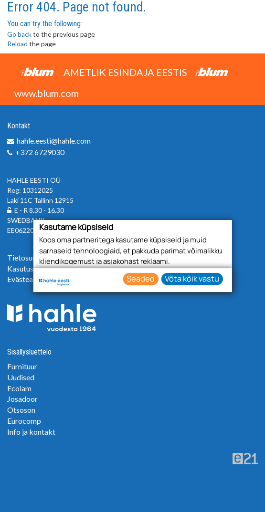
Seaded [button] (141, 278)
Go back (19, 34)
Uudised (20, 377)
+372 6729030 (39, 152)
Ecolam (19, 388)
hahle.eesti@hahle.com (54, 140)
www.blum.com (46, 93)
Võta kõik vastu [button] (192, 278)
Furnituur (22, 366)
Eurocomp (24, 420)
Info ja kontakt (31, 431)
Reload (17, 44)
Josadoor (22, 398)
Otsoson (21, 409)
